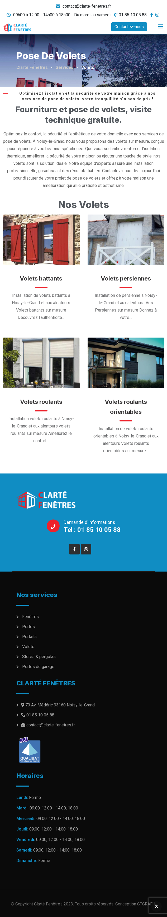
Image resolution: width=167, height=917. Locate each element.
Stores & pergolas (39, 656)
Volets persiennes (126, 278)
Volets (28, 646)
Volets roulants (41, 401)
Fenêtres (30, 616)
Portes (28, 626)
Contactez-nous (129, 26)
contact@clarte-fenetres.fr (87, 6)
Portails (29, 636)
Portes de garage (38, 666)
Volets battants (41, 278)
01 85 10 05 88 (133, 14)
